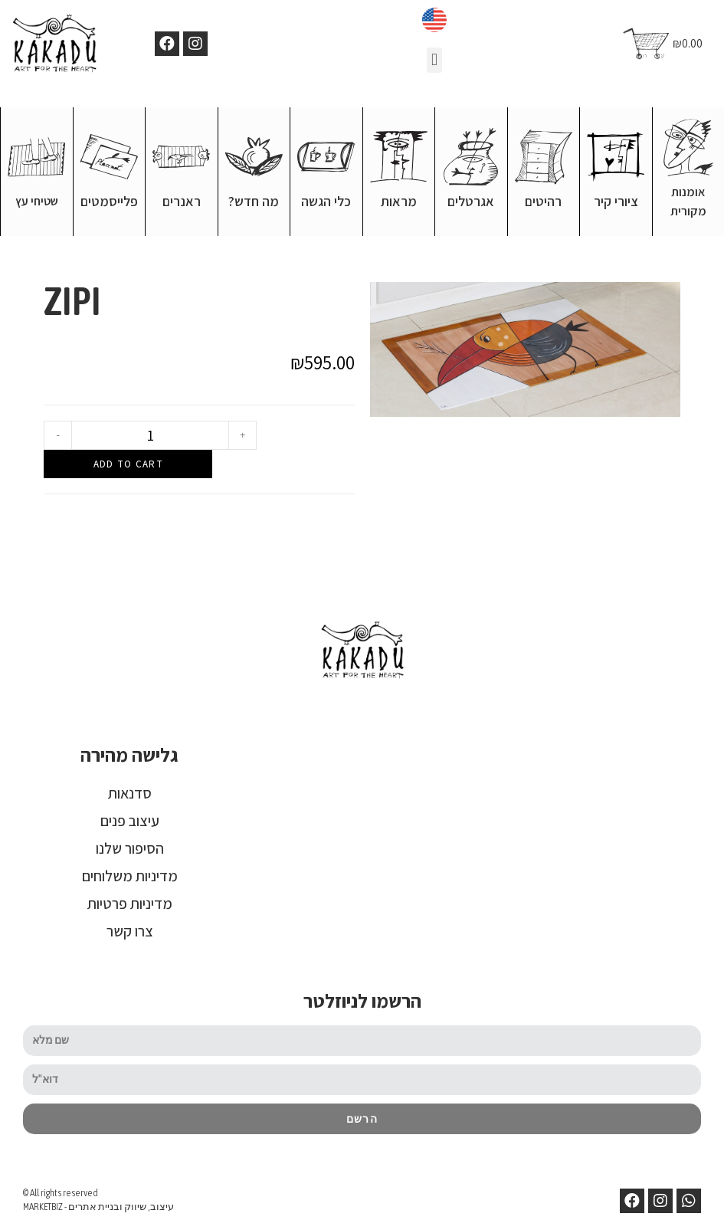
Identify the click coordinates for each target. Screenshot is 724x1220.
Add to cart (128, 463)
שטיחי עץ (36, 200)
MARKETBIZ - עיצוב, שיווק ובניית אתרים (98, 1206)
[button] (434, 60)
